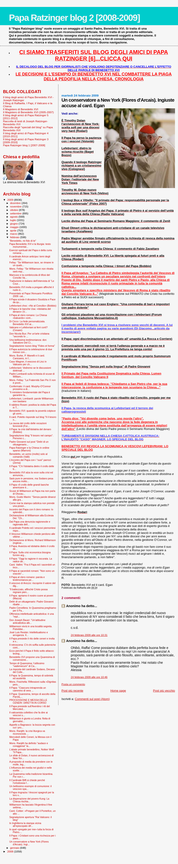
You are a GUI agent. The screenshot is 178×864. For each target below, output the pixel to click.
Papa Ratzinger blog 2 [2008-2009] (74, 18)
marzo (14, 233)
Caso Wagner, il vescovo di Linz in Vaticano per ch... (28, 363)
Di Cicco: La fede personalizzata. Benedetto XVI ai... (27, 323)
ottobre (14, 210)
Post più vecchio (164, 690)
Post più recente (72, 690)
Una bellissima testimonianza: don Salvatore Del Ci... (28, 341)
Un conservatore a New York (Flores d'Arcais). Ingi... (29, 843)
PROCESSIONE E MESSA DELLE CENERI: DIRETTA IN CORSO (28, 701)
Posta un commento (73, 684)
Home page (118, 690)
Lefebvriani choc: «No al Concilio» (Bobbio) (32, 305)
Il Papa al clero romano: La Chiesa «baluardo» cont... (28, 316)
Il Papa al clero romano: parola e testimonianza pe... (27, 578)
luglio (13, 220)
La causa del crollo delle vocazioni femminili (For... (28, 424)
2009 (10, 199)
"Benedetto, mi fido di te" (22, 240)
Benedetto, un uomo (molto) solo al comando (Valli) (28, 455)
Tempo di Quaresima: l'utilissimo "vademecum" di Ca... (26, 664)
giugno (14, 223)
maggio (14, 227)
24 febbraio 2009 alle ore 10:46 (89, 677)
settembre (16, 213)
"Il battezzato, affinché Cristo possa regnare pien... (28, 590)
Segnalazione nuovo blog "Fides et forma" (32, 345)
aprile (13, 230)
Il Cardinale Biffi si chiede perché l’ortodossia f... (27, 781)
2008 (10, 851)
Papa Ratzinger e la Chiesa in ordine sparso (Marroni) (29, 449)
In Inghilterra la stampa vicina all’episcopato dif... (25, 824)
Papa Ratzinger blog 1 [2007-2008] (24, 145)
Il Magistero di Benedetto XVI (20, 109)
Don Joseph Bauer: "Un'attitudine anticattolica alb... (27, 621)
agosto (14, 216)
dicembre (16, 203)
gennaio (15, 847)
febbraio (15, 237)
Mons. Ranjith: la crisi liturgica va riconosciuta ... (27, 732)
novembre (16, 206)
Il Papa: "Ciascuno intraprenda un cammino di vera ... (27, 689)
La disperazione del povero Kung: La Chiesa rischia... (29, 800)
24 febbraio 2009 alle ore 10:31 (89, 635)
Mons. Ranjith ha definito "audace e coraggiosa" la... (28, 744)
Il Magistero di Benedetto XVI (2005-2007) (28, 112)
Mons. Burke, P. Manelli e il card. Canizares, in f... (27, 357)
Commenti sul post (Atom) (92, 699)
